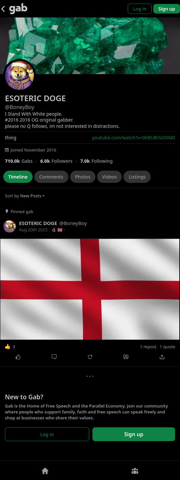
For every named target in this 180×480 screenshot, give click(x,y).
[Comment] (54, 357)
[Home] (45, 470)
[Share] (162, 357)
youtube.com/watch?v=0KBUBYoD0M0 (133, 137)
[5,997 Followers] (60, 161)
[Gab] (18, 8)
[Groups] (135, 470)
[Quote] (126, 357)
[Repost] (90, 357)
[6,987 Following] (98, 161)
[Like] (18, 357)
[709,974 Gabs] (22, 161)
